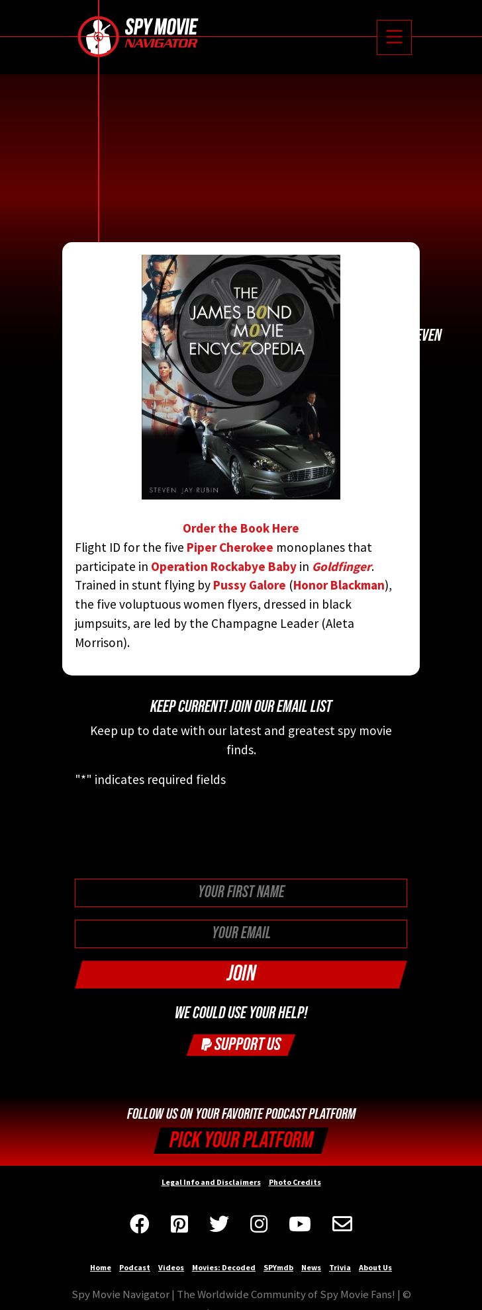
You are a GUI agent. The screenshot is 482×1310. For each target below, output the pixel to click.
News (311, 1267)
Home (100, 1267)
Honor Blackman (339, 585)
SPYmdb (278, 1267)
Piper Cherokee (230, 547)
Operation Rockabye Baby (224, 566)
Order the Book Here (241, 395)
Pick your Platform (241, 1140)
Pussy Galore (249, 585)
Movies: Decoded (224, 1267)
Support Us (241, 1044)
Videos (171, 1267)
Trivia (340, 1267)
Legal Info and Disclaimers (211, 1182)
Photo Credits (295, 1182)
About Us (375, 1267)
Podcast (134, 1267)
